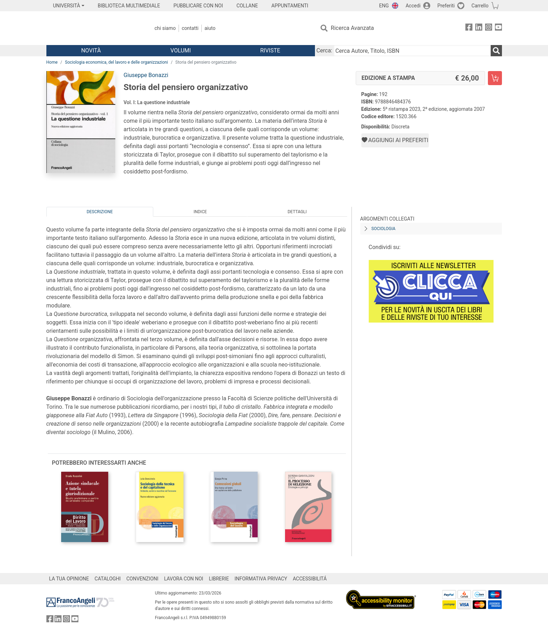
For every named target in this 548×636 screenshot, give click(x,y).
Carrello (479, 5)
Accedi (413, 5)
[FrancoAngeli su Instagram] (488, 28)
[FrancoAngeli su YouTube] (498, 28)
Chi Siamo (165, 28)
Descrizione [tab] (99, 211)
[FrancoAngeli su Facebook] (468, 28)
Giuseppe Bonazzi (146, 75)
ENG (384, 5)
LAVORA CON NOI (184, 578)
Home (52, 62)
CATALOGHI (108, 578)
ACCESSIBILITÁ (310, 578)
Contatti (190, 28)
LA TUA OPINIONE (69, 578)
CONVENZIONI (142, 578)
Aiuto (210, 28)
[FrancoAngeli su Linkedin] (478, 28)
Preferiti (445, 5)
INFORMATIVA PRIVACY (260, 578)
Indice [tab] (200, 211)
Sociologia (383, 228)
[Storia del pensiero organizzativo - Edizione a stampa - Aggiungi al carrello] (495, 78)
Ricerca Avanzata (352, 28)
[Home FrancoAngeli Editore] (93, 28)
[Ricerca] (496, 50)
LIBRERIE (219, 578)
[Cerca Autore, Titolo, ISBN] (412, 50)
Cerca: (324, 50)
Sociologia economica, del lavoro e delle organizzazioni (116, 62)
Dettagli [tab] (297, 211)
